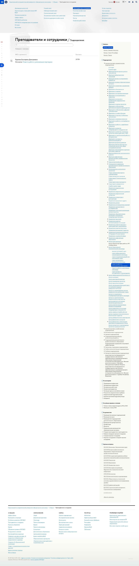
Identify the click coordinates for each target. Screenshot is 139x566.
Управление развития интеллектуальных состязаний (117, 222)
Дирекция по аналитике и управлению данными (119, 86)
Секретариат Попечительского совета (117, 179)
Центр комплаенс (113, 277)
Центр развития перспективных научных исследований (117, 305)
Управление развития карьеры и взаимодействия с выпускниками (117, 225)
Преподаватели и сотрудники (15, 522)
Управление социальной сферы (117, 236)
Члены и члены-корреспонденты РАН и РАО (115, 406)
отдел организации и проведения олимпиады (118, 261)
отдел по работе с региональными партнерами (119, 265)
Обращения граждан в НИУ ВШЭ (16, 529)
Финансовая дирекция (115, 241)
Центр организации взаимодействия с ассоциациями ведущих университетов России (119, 286)
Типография (87, 522)
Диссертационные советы (66, 522)
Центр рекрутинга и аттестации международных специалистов (117, 309)
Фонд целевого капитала (14, 531)
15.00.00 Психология (109, 460)
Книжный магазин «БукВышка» (91, 520)
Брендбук (104, 20)
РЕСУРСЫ (87, 513)
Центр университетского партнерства (119, 317)
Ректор (75, 18)
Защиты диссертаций (64, 524)
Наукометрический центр (116, 162)
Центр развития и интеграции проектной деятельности (117, 302)
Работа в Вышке (12, 552)
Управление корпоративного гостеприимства (116, 207)
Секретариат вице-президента (117, 182)
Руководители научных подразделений (113, 415)
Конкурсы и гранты (64, 529)
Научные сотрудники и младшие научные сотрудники (114, 438)
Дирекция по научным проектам (117, 104)
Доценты (105, 426)
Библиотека (87, 515)
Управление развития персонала (118, 228)
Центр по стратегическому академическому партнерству (117, 298)
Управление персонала (115, 219)
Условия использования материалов (40, 558)
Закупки (10, 527)
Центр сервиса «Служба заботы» (118, 312)
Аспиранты (106, 398)
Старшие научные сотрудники (111, 435)
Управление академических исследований (116, 188)
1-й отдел (111, 67)
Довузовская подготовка (40, 517)
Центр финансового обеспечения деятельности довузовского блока (118, 322)
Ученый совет (48, 8)
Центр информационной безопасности (119, 275)
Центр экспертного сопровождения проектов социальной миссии (119, 326)
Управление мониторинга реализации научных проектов (119, 211)
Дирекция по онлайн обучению (117, 113)
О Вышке (51, 507)
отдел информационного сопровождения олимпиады (119, 254)
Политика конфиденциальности (59, 558)
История (17, 25)
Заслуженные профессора (110, 385)
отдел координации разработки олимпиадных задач (121, 257)
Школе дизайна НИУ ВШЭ (37, 559)
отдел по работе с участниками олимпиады (120, 268)
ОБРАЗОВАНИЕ (38, 513)
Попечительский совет (50, 13)
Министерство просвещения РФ (118, 519)
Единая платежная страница (15, 550)
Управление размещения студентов (118, 230)
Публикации (87, 529)
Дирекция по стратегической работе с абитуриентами (119, 136)
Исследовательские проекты (66, 517)
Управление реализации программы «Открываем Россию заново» (118, 233)
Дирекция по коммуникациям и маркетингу (117, 96)
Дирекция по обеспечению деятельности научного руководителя (119, 107)
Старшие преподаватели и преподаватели (114, 432)
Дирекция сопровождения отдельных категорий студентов (119, 150)
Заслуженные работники (109, 387)
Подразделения (77, 40)
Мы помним (18, 27)
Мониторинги (62, 520)
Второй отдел (112, 69)
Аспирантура (37, 529)
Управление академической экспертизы (116, 194)
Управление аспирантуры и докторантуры (116, 198)
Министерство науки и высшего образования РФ (118, 516)
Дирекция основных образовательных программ (119, 83)
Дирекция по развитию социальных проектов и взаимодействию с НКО (118, 132)
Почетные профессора (79, 10)
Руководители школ (108, 417)
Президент (76, 13)
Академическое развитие (65, 527)
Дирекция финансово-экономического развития (119, 154)
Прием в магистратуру (39, 527)
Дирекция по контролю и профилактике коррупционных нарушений (117, 100)
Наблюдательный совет (50, 10)
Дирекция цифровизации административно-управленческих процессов (118, 158)
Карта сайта (70, 558)
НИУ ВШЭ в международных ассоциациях (26, 22)
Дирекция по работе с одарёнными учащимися (118, 125)
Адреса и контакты (26, 558)
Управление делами (114, 203)
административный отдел (119, 251)
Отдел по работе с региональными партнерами (37, 62)
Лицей (35, 515)
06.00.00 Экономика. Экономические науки (115, 447)
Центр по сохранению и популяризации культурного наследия (119, 294)
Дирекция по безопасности (116, 89)
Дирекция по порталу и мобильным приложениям (118, 116)
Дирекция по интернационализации (118, 93)
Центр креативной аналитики (117, 279)
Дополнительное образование (42, 531)
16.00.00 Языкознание (110, 462)
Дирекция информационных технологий (116, 75)
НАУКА (61, 513)
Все (2, 42)
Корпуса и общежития (14, 524)
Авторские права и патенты (109, 18)
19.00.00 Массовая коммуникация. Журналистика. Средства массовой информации (113, 469)
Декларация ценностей (21, 8)
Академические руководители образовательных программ (111, 429)
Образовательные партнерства (42, 538)
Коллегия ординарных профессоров (54, 18)
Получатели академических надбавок (113, 393)
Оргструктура (106, 10)
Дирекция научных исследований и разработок (118, 79)
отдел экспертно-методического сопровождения (121, 272)
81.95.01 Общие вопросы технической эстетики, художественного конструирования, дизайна (116, 480)
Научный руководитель (79, 15)
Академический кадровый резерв (112, 394)
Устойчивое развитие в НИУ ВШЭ (16, 520)
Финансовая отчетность (108, 13)
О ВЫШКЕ (11, 513)
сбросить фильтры (109, 497)
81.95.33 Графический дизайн (112, 485)
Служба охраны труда (115, 186)
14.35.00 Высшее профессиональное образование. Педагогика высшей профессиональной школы (114, 451)
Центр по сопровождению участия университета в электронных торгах (119, 291)
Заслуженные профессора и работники (54, 15)
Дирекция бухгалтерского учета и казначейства (118, 72)
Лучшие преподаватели (109, 389)
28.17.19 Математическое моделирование (115, 476)
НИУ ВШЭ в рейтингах (21, 20)
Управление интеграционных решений (119, 205)
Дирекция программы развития (117, 142)
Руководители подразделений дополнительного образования (111, 419)
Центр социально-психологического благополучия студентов (119, 314)
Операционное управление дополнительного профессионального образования (119, 165)
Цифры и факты (19, 17)
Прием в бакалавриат (39, 522)
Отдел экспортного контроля (117, 176)
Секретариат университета (116, 184)
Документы (105, 15)
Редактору (130, 558)
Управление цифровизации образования (116, 238)
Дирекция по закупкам (115, 91)
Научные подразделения (65, 515)
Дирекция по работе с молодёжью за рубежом (119, 121)
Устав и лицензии (106, 8)
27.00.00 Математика (109, 474)
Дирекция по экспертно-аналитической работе (115, 139)
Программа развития (20, 15)
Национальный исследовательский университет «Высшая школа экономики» (28, 507)
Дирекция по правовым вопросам (118, 119)
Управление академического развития (119, 191)
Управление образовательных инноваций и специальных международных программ (117, 215)
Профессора (106, 424)
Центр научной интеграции (116, 283)
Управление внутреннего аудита (117, 201)
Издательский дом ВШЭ (90, 517)
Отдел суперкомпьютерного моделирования (116, 173)
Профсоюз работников (79, 20)
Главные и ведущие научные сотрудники (114, 434)
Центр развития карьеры (40, 534)
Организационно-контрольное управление (117, 170)
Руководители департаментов (111, 422)
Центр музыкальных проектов (117, 281)
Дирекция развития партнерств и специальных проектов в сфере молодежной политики (118, 146)
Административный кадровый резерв (113, 396)
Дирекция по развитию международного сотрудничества (118, 129)
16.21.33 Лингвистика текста (111, 465)
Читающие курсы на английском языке (113, 391)
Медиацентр (87, 524)
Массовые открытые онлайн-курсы (119, 526)
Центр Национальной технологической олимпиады (117, 247)
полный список (108, 492)
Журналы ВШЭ (88, 527)
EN (125, 1)
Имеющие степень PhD (109, 407)
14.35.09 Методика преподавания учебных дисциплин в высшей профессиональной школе (116, 457)
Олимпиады (36, 520)
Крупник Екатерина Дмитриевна (26, 59)
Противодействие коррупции (16, 534)
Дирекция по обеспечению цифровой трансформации (119, 110)
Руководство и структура (14, 517)
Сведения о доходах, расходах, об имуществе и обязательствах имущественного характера (17, 538)
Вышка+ (35, 524)
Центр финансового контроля (117, 319)
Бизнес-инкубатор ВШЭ (40, 536)
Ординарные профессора (110, 383)
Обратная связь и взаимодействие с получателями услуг (43, 542)
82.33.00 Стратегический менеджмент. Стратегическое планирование (114, 488)
